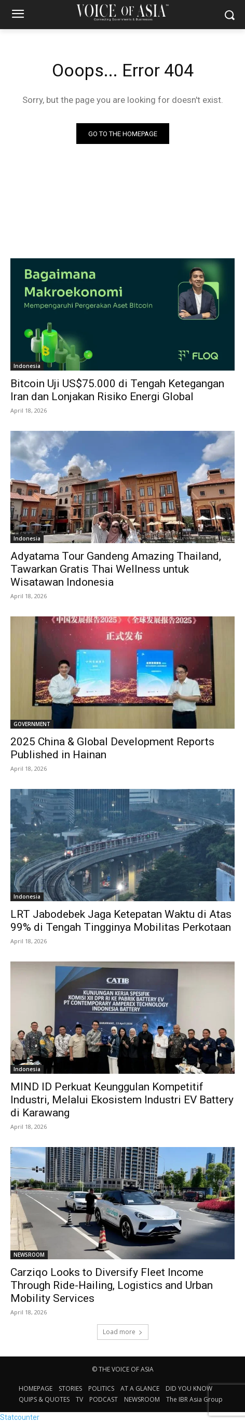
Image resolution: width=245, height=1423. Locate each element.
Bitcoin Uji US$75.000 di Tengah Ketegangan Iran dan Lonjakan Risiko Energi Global (117, 390)
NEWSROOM (29, 1254)
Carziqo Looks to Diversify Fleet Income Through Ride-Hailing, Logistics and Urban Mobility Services (111, 1285)
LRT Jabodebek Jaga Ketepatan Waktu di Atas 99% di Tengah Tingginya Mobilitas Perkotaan (121, 920)
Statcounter (19, 1417)
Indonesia (26, 366)
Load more (123, 1331)
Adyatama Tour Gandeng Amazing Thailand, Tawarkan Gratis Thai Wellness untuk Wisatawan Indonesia (115, 569)
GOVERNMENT (31, 724)
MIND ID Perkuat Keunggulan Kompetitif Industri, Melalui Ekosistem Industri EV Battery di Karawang (122, 1100)
